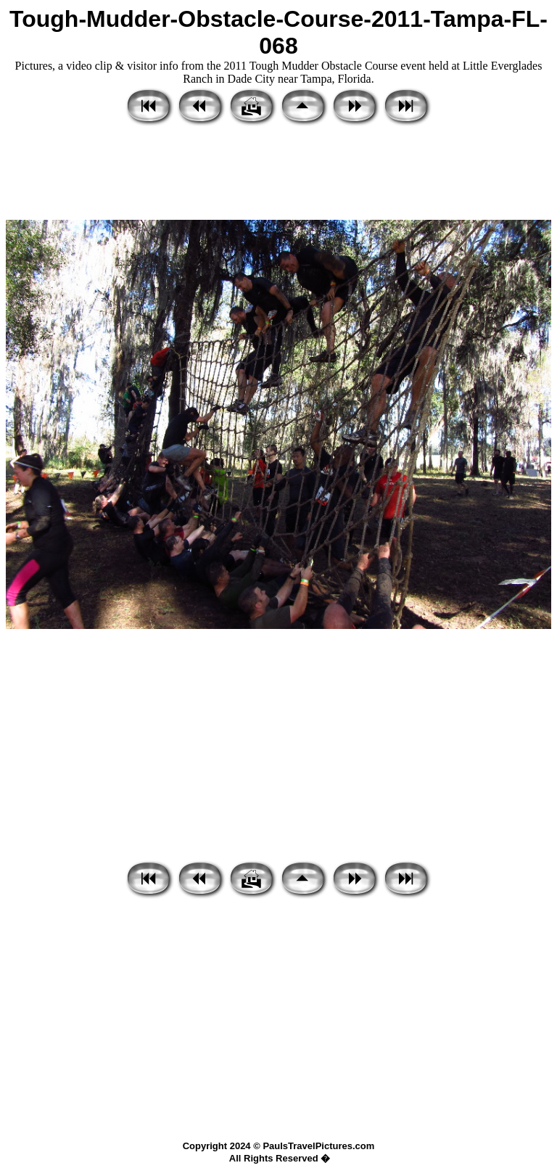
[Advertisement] (278, 174)
